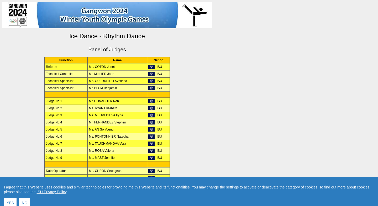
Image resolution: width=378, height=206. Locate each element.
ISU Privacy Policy (51, 200)
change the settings (223, 195)
